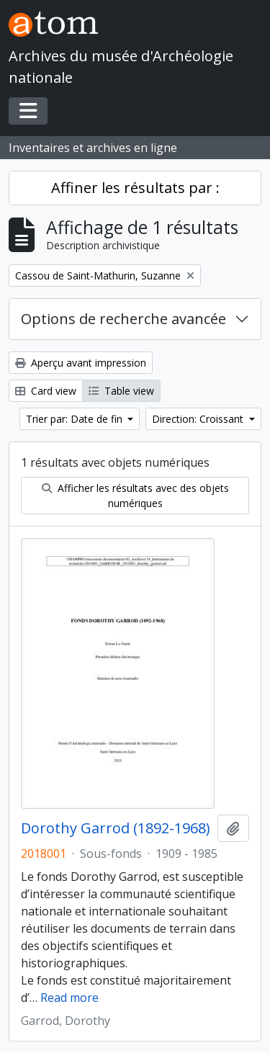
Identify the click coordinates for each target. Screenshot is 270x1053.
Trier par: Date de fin (75, 419)
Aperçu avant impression (80, 362)
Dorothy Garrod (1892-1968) (115, 828)
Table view (121, 391)
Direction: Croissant (199, 419)
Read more (69, 997)
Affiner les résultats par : (135, 187)
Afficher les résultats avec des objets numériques (135, 495)
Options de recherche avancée (123, 318)
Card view (45, 391)
